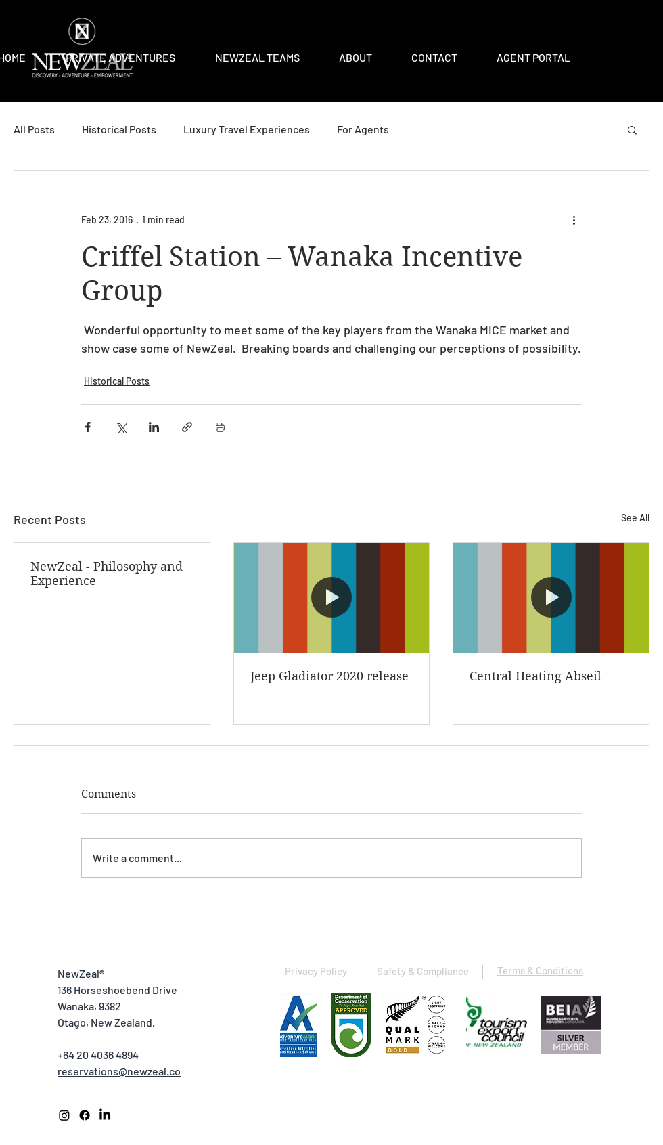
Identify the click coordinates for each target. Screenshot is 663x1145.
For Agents (363, 129)
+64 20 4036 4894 (98, 1054)
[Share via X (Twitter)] (120, 426)
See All (635, 517)
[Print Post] (220, 426)
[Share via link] (187, 426)
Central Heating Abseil (535, 676)
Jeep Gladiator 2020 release (329, 676)
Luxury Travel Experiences (246, 129)
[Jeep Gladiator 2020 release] (332, 598)
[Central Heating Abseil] (551, 598)
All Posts (34, 129)
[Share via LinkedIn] (153, 426)
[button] (632, 129)
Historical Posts (119, 129)
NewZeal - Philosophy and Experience (106, 573)
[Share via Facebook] (87, 426)
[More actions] (574, 219)
